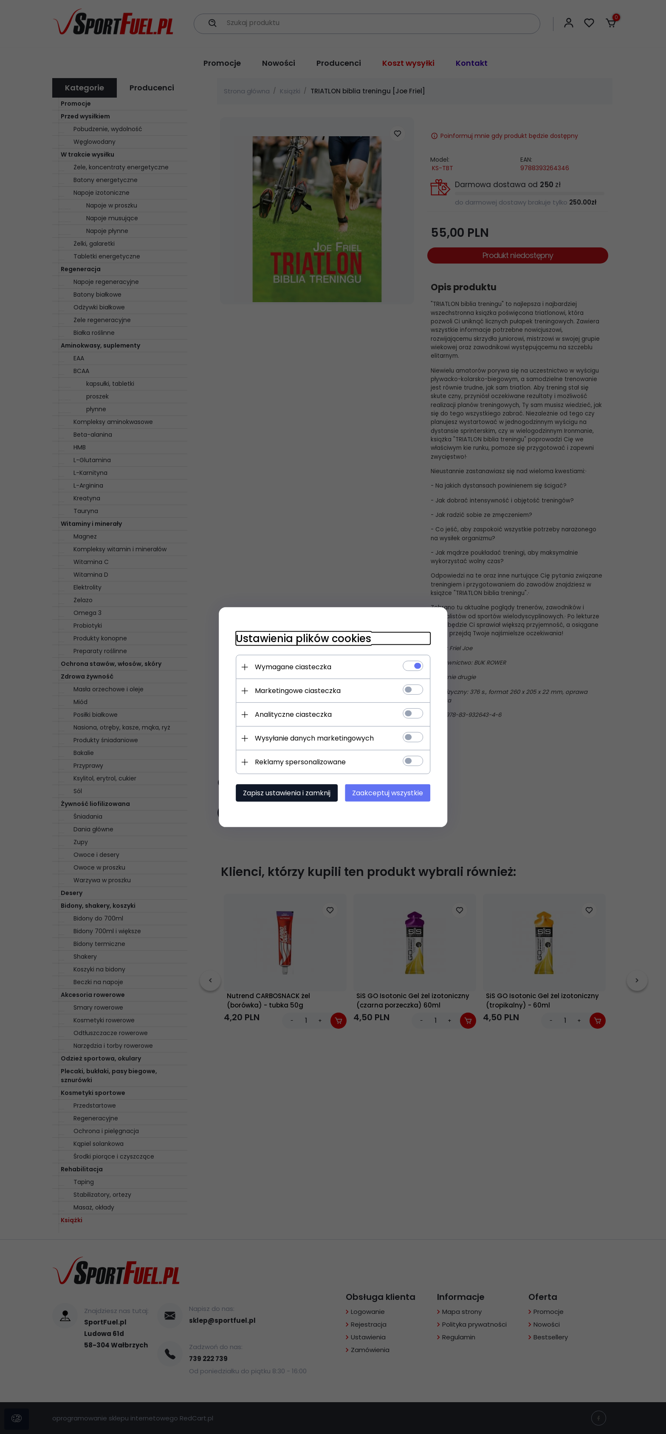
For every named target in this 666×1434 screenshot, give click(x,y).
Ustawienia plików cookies (303, 638)
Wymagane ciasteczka (292, 667)
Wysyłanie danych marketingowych (313, 738)
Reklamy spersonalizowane (299, 762)
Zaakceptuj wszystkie (388, 793)
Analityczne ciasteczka (292, 714)
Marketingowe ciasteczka (297, 691)
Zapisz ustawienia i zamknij (286, 793)
